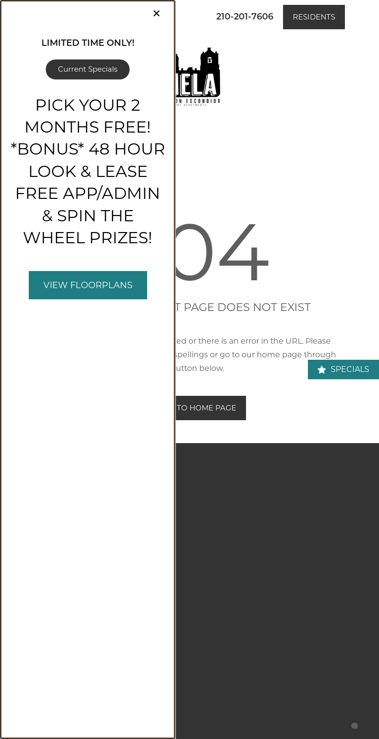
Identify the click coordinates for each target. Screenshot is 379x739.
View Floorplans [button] (88, 285)
